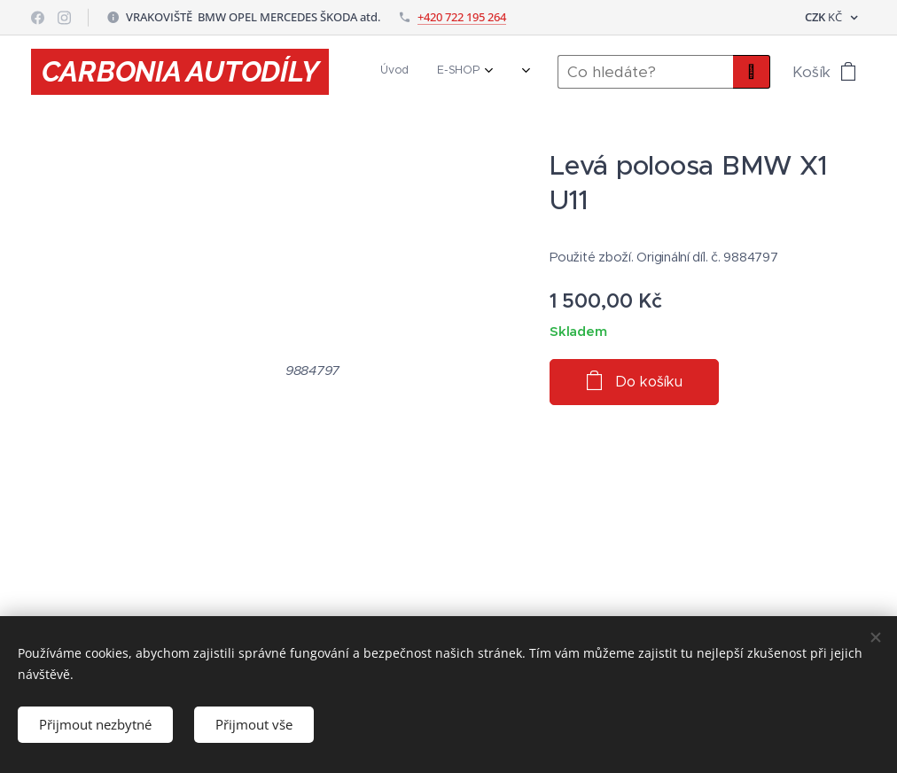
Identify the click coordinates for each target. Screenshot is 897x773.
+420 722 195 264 (461, 17)
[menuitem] (427, 72)
